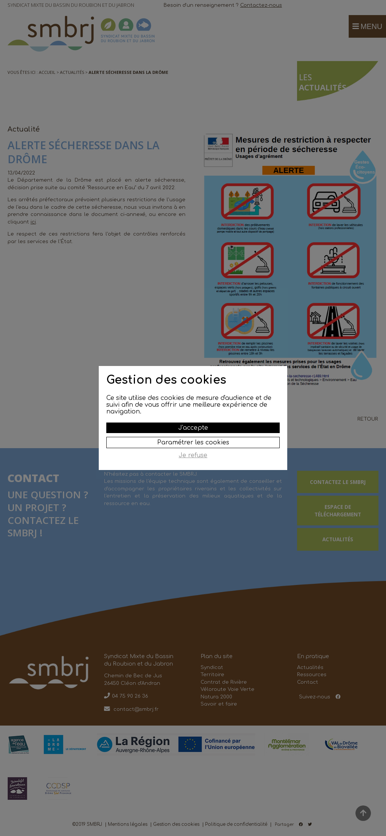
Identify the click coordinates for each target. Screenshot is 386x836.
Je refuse (193, 455)
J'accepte (193, 427)
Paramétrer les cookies (193, 442)
